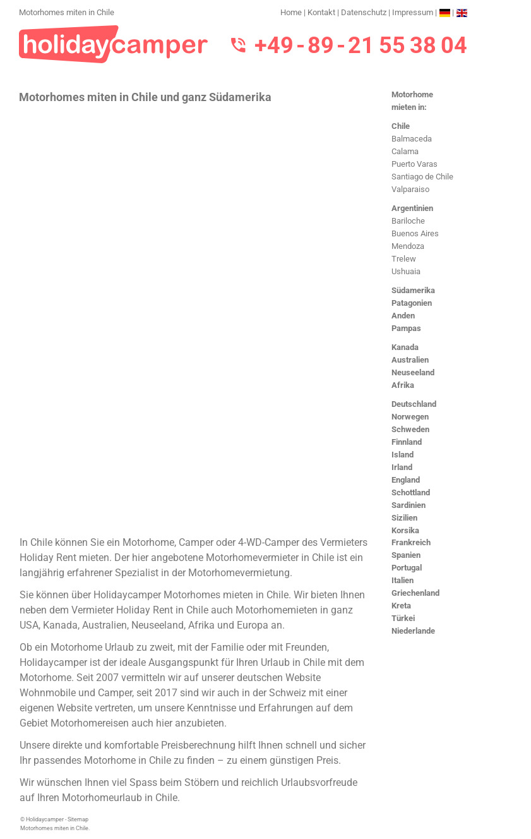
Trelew (403, 258)
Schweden (410, 429)
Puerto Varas (414, 164)
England (405, 480)
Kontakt (321, 12)
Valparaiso (410, 189)
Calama (405, 151)
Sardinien (408, 505)
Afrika (402, 385)
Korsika (405, 530)
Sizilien (404, 517)
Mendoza (407, 246)
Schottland (410, 492)
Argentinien (412, 208)
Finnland (406, 442)
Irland (401, 467)
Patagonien (411, 303)
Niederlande (413, 631)
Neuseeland (412, 372)
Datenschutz (363, 12)
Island (402, 454)
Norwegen (410, 416)
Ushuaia (406, 271)
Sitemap (78, 819)
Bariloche (408, 221)
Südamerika (413, 290)
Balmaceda (411, 138)
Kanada (405, 347)
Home (291, 12)
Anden (403, 315)
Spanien (406, 555)
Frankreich (411, 542)
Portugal (406, 567)
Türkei (403, 618)
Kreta (401, 605)
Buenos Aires (415, 233)
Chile (400, 126)
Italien (402, 580)
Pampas (406, 328)
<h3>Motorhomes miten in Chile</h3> (194, 318)
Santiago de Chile (422, 176)
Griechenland (415, 593)
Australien (410, 360)
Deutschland (413, 404)
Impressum (412, 12)
